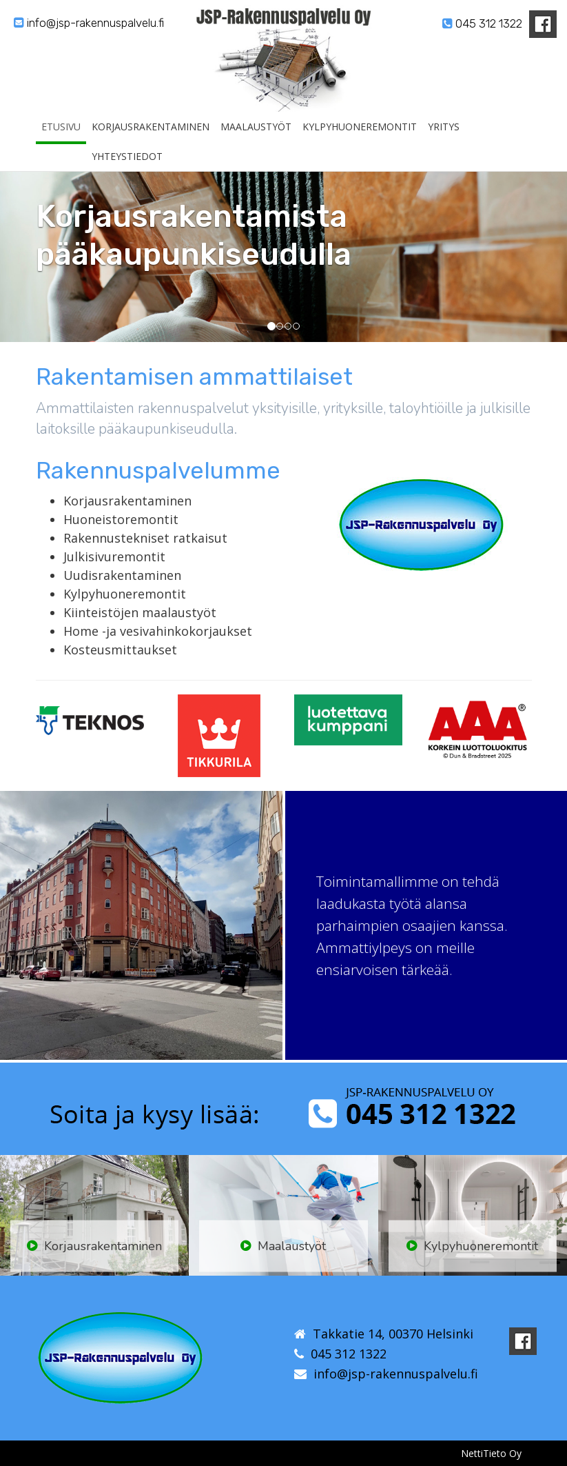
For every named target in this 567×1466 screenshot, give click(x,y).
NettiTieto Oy (491, 1453)
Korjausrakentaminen (150, 143)
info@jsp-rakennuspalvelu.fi (89, 23)
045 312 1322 (482, 23)
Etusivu (61, 143)
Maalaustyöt (255, 143)
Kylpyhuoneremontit (359, 143)
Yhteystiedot (127, 172)
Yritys (444, 143)
